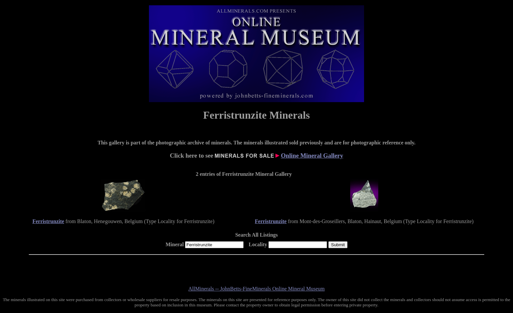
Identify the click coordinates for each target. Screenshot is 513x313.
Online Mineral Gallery (312, 155)
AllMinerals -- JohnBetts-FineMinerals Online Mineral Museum (256, 289)
